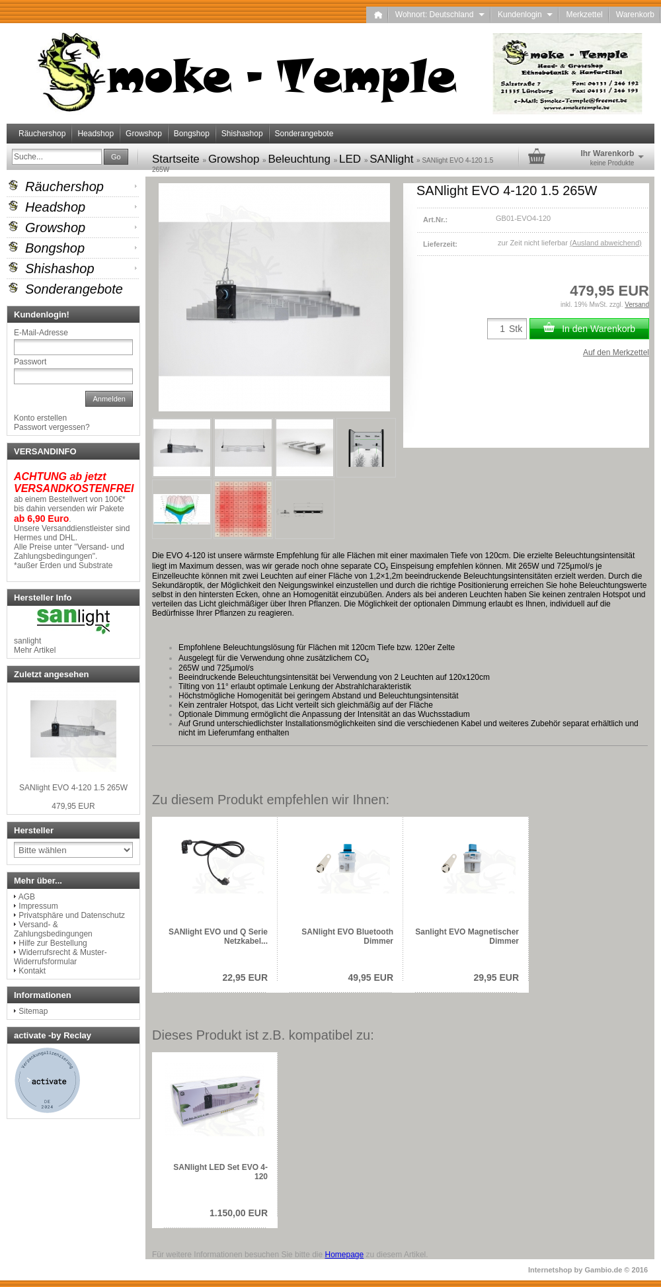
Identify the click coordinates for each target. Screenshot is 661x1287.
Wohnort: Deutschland (440, 14)
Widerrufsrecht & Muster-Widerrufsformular (60, 957)
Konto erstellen (40, 418)
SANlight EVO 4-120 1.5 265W (73, 787)
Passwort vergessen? (52, 427)
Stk (515, 328)
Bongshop (192, 133)
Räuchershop (42, 133)
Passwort (30, 361)
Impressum (38, 906)
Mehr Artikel (35, 650)
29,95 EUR (496, 977)
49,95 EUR (370, 977)
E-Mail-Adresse (41, 332)
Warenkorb (635, 14)
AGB (27, 896)
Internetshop (550, 1270)
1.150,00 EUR (239, 1213)
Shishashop (242, 133)
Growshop (144, 133)
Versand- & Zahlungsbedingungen (53, 929)
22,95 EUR (245, 977)
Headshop (95, 133)
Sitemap (33, 1011)
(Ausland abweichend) (606, 243)
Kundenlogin (525, 14)
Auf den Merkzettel (616, 352)
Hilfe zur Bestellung (53, 943)
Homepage (344, 1254)
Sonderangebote (304, 133)
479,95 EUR (73, 806)
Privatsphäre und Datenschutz (72, 915)
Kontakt (32, 971)
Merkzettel (584, 14)
